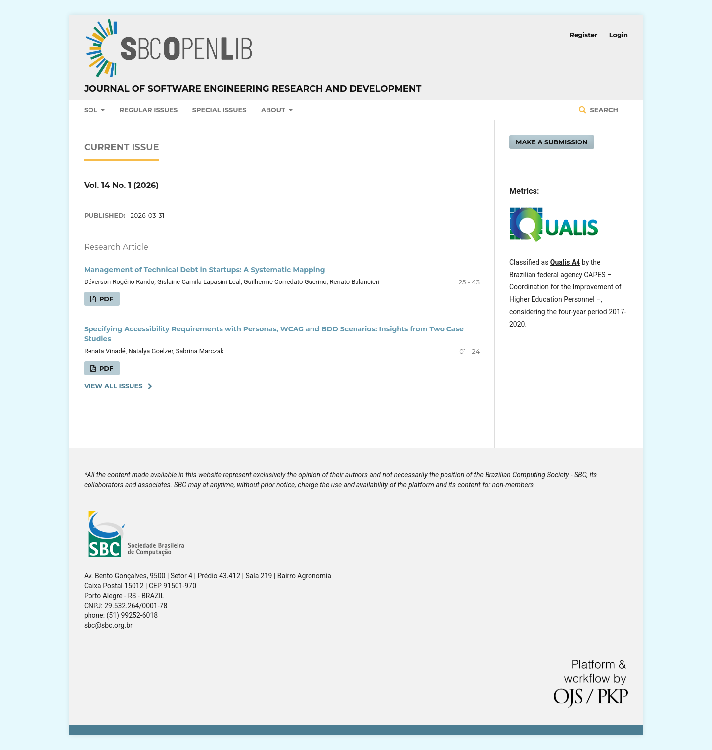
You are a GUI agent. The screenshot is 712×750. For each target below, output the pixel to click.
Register (584, 35)
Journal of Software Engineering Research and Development (252, 88)
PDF (105, 299)
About (274, 110)
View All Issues (113, 386)
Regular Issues (149, 110)
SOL (91, 110)
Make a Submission (552, 142)
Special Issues (219, 110)
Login (618, 35)
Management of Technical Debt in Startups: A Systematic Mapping (204, 269)
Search (603, 110)
